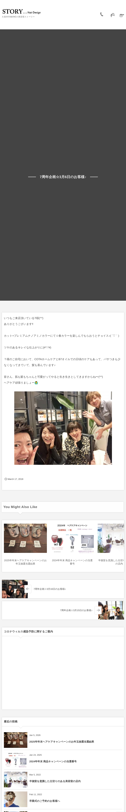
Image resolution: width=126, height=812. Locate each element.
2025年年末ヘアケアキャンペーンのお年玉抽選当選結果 (61, 741)
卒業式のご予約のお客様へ (44, 800)
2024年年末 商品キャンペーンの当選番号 (53, 761)
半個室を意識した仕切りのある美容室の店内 (54, 781)
